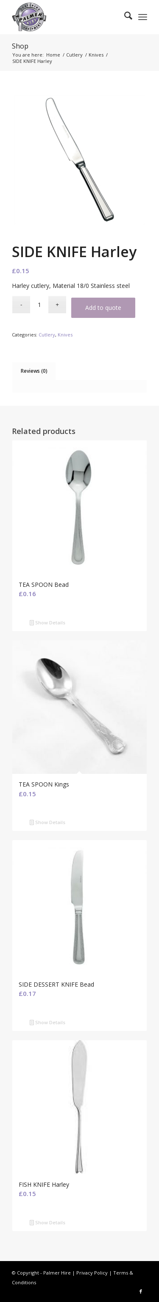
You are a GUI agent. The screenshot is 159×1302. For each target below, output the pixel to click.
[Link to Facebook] (140, 1291)
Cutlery (47, 334)
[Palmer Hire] (66, 17)
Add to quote (103, 308)
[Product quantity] (39, 305)
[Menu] (142, 17)
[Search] (124, 17)
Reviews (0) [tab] (34, 371)
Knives (65, 334)
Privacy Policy (92, 1272)
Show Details (47, 623)
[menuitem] (124, 17)
